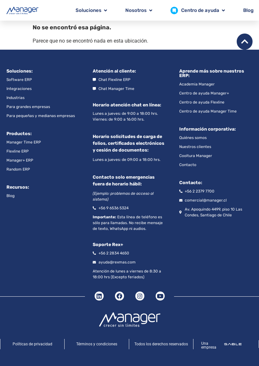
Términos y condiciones (96, 344)
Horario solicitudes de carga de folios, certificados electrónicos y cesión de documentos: (128, 143)
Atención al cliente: (114, 71)
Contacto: (190, 182)
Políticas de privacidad (32, 344)
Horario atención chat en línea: (127, 105)
